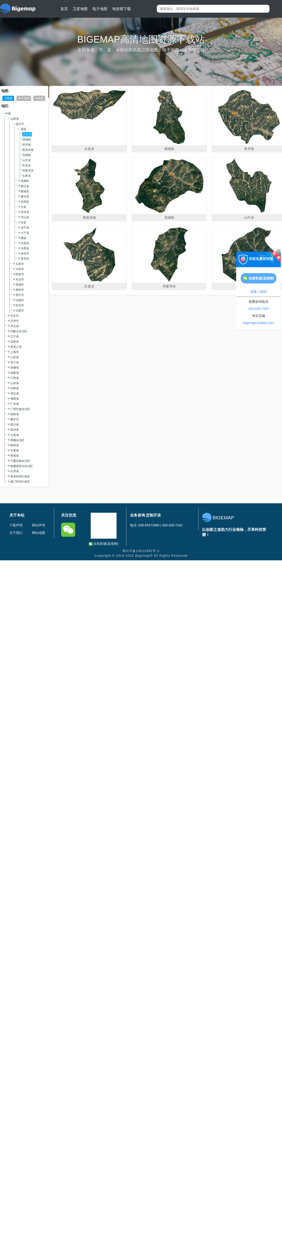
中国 (8, 113)
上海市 (14, 352)
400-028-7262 (258, 309)
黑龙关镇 (28, 150)
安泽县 (25, 212)
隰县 (23, 238)
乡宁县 (25, 227)
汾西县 (25, 248)
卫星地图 (80, 9)
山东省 (14, 383)
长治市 (20, 279)
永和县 (25, 243)
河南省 (14, 388)
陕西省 (14, 445)
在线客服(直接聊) (103, 544)
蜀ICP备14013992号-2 (141, 551)
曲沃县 (25, 186)
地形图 (39, 98)
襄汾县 (25, 196)
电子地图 (99, 9)
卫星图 (8, 98)
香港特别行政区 (20, 476)
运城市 (20, 300)
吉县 (23, 222)
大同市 (20, 269)
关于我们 (16, 533)
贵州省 (14, 429)
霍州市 (25, 258)
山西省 (14, 118)
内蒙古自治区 (18, 331)
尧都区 (25, 181)
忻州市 (20, 305)
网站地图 (38, 533)
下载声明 (16, 525)
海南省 (14, 414)
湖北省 (14, 393)
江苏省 (14, 357)
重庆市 (14, 419)
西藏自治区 (17, 440)
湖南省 (14, 398)
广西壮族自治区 (20, 409)
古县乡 (27, 134)
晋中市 (20, 295)
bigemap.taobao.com (258, 323)
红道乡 (26, 165)
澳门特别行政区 (20, 481)
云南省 (14, 435)
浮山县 (25, 217)
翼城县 (25, 191)
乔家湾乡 (28, 170)
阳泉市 (20, 274)
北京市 (14, 315)
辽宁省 (14, 336)
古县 (23, 207)
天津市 (14, 321)
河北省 (14, 326)
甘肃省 (14, 450)
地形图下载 (121, 9)
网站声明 (38, 525)
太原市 (20, 264)
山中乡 (26, 160)
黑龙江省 (16, 346)
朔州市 (20, 289)
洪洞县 (25, 201)
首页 (64, 9)
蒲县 (23, 129)
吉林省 (14, 341)
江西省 (14, 378)
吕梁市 (20, 310)
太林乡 (26, 175)
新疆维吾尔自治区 (21, 466)
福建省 (14, 372)
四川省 (14, 424)
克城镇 (26, 155)
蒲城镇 (26, 139)
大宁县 (25, 232)
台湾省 (14, 471)
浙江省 (14, 362)
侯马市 (25, 253)
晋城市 (20, 284)
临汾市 (20, 124)
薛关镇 (26, 144)
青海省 (14, 455)
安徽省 (14, 367)
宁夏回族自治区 (20, 461)
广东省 (14, 404)
